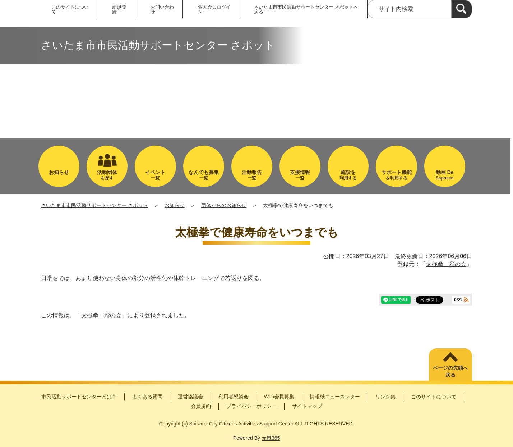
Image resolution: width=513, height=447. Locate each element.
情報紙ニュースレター (335, 397)
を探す (107, 175)
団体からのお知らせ (223, 205)
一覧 (155, 175)
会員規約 (201, 406)
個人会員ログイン (214, 9)
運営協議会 (190, 397)
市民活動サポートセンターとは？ (79, 397)
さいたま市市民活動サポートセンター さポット (94, 205)
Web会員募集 (279, 397)
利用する (348, 175)
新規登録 (119, 9)
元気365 (271, 438)
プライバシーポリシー (251, 406)
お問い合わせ (162, 9)
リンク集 (385, 397)
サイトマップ (307, 406)
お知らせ (175, 205)
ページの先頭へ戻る (450, 371)
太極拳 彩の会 (446, 264)
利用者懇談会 (233, 397)
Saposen (445, 175)
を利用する (396, 175)
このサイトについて (70, 9)
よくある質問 (147, 397)
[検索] (461, 9)
